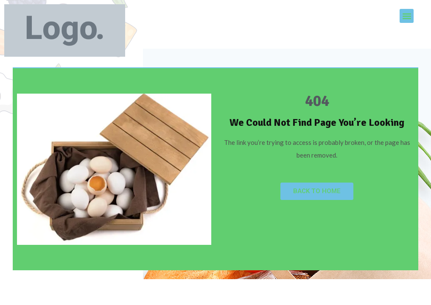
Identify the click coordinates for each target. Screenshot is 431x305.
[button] (407, 16)
